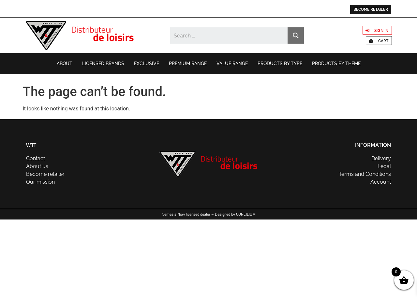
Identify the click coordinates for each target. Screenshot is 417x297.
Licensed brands (103, 63)
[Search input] (229, 35)
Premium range (188, 63)
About (64, 63)
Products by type (280, 63)
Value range (232, 63)
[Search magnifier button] (296, 35)
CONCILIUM (246, 214)
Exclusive (146, 63)
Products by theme (336, 63)
